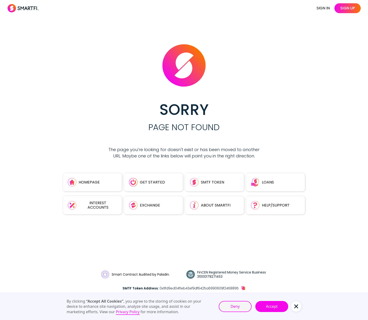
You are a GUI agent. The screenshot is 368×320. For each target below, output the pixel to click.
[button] (296, 306)
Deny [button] (235, 306)
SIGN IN (323, 8)
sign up (347, 8)
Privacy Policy (128, 311)
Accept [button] (272, 306)
